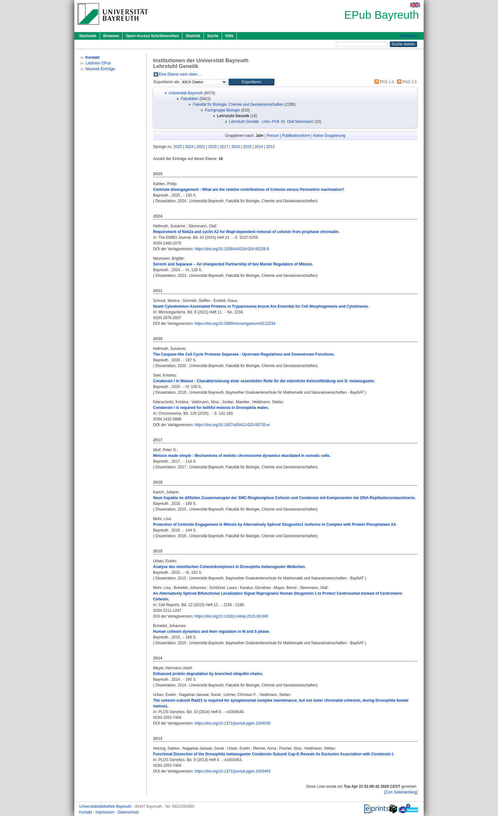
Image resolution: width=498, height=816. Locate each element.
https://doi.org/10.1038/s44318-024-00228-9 (232, 249)
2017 (224, 146)
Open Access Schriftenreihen (152, 36)
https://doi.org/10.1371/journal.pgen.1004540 (233, 723)
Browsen (111, 36)
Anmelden (409, 36)
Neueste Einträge (100, 69)
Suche (213, 36)
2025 (177, 146)
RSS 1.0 (383, 82)
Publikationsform (296, 135)
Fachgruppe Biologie (222, 110)
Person (273, 135)
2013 (270, 146)
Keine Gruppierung (329, 135)
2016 (236, 146)
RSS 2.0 (406, 82)
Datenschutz (128, 812)
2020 (212, 146)
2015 (247, 146)
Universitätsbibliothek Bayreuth (105, 806)
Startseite (88, 36)
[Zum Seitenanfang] (400, 792)
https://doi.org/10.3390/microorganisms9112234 (235, 323)
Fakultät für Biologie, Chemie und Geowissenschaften (238, 104)
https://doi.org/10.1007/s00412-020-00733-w (232, 425)
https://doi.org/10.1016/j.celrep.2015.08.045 (231, 616)
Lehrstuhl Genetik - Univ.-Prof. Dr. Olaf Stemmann (271, 121)
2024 (189, 146)
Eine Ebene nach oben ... (180, 74)
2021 (201, 146)
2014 (259, 146)
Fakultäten (190, 99)
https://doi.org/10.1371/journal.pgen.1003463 (233, 771)
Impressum (105, 812)
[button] (251, 81)
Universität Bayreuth (186, 93)
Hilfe (229, 36)
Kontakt (86, 812)
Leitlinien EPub (98, 63)
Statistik (192, 36)
